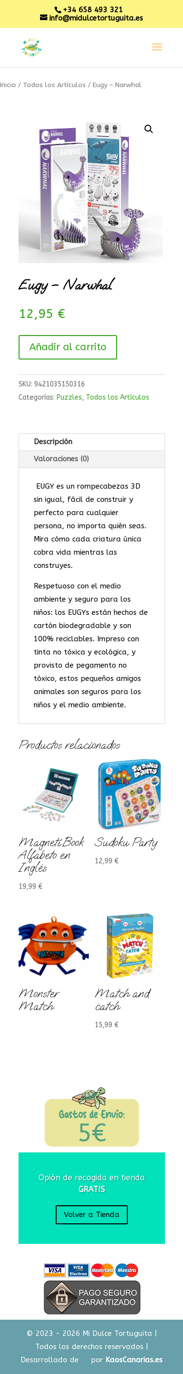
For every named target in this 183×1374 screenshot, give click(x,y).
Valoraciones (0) (61, 458)
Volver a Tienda (92, 1214)
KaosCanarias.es (134, 1359)
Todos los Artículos (54, 85)
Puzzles (69, 397)
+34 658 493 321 (92, 9)
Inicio (8, 85)
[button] (149, 129)
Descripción (53, 441)
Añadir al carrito (67, 347)
